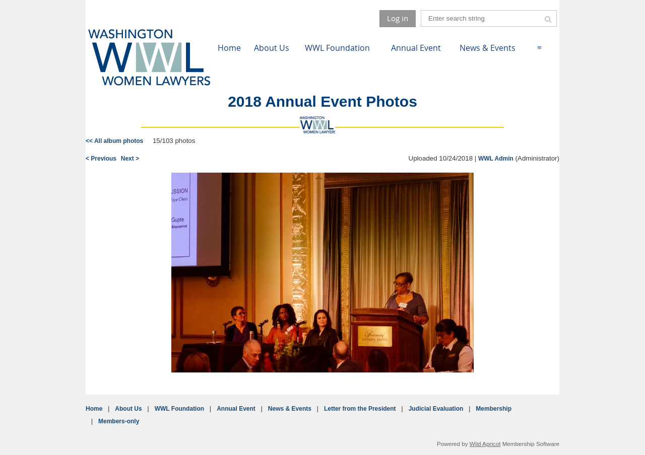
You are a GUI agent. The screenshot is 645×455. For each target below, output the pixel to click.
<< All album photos (114, 140)
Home (94, 408)
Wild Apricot (485, 443)
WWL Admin (495, 158)
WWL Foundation (179, 408)
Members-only (118, 421)
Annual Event (236, 408)
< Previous (101, 158)
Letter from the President (360, 408)
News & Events (289, 408)
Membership (493, 408)
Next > (130, 158)
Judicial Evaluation (436, 408)
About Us (128, 408)
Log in (397, 18)
